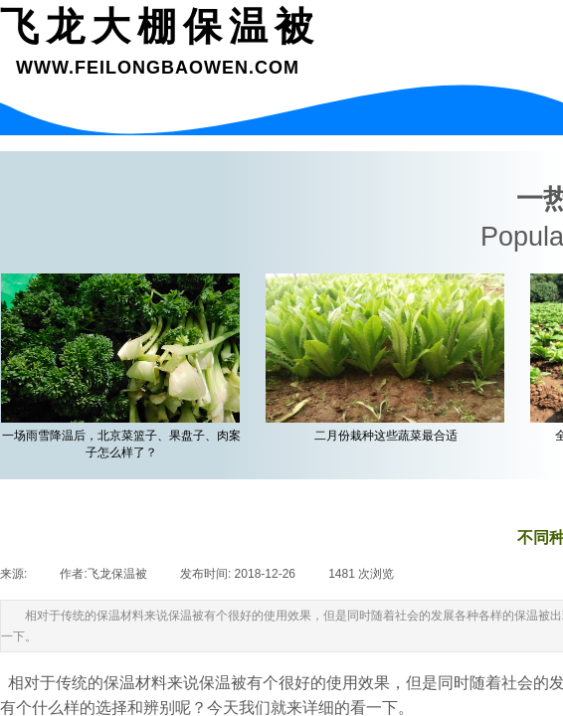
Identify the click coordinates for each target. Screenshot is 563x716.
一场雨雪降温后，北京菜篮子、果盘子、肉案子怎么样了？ (124, 444)
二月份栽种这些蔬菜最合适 (389, 436)
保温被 (223, 682)
